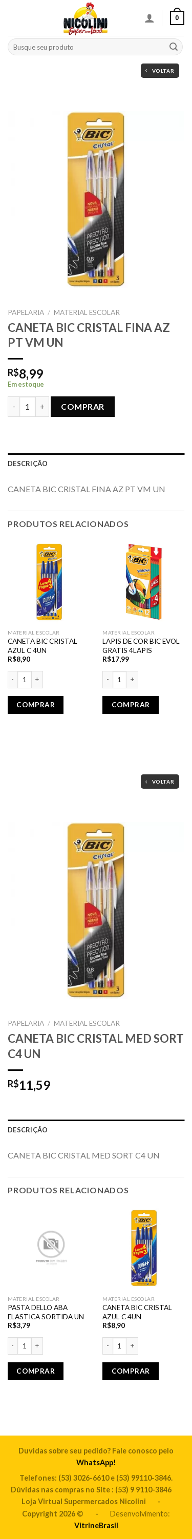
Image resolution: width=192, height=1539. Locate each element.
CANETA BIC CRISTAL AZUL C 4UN (42, 646)
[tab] (96, 463)
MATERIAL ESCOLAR (87, 312)
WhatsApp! (96, 1462)
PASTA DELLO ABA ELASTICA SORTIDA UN (46, 1312)
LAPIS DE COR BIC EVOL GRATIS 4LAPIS (141, 646)
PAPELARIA (26, 312)
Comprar (82, 406)
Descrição (28, 463)
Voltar (159, 71)
